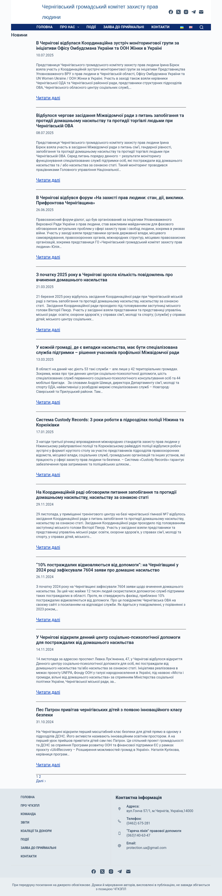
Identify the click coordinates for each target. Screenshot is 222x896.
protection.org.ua (116, 888)
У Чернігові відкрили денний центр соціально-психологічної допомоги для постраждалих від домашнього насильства (108, 640)
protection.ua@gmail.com (146, 848)
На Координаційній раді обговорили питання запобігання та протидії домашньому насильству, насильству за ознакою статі (106, 495)
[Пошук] (201, 27)
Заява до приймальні (123, 27)
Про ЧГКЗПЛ (30, 807)
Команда (28, 813)
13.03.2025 (44, 359)
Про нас (70, 27)
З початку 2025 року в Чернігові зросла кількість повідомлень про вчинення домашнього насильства (104, 277)
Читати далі (48, 98)
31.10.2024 (44, 722)
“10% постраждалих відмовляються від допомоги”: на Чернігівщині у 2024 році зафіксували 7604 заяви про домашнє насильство (107, 567)
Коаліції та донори (35, 825)
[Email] (201, 12)
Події (91, 27)
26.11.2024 (44, 577)
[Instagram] (186, 12)
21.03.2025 (44, 287)
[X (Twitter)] (178, 12)
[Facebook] (171, 12)
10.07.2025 (44, 55)
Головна (45, 27)
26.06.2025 (44, 210)
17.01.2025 (44, 432)
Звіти (25, 819)
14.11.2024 (44, 649)
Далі (41, 781)
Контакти (160, 27)
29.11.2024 (44, 504)
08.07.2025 (44, 133)
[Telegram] (193, 12)
